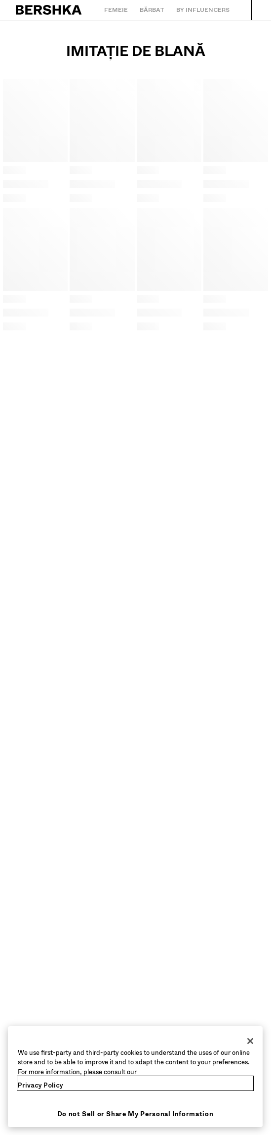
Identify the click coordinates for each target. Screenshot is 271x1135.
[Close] (250, 1041)
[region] (135, 1077)
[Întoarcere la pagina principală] (49, 10)
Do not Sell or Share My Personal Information (135, 1114)
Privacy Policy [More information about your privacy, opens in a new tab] (40, 1085)
